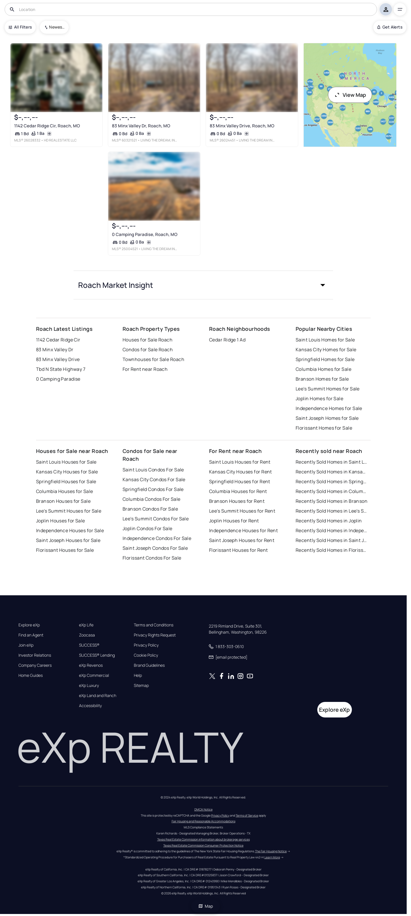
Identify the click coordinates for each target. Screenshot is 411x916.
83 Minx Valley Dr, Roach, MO (141, 126)
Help (138, 675)
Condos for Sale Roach (148, 349)
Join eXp (25, 645)
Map (205, 906)
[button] (203, 285)
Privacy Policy (146, 645)
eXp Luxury (89, 685)
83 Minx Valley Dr (54, 349)
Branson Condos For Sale (150, 509)
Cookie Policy (146, 655)
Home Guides (30, 675)
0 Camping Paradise (58, 379)
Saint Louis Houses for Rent (240, 462)
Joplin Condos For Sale (147, 528)
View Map (350, 94)
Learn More (272, 857)
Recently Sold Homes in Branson (331, 501)
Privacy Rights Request (155, 635)
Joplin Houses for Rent (234, 521)
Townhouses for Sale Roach (153, 359)
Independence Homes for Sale (329, 408)
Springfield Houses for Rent (239, 481)
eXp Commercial (94, 675)
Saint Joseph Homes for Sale (327, 418)
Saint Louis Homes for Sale (325, 340)
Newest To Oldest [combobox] (57, 27)
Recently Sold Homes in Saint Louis (332, 462)
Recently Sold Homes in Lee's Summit (332, 511)
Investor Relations (34, 655)
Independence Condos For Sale (157, 538)
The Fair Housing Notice (271, 851)
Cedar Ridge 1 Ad (227, 340)
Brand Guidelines (149, 665)
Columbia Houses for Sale (64, 491)
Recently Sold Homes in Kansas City (332, 472)
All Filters (20, 27)
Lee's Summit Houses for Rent (242, 511)
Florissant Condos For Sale (152, 558)
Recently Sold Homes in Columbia (332, 491)
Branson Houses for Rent (236, 501)
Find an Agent (30, 635)
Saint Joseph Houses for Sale (68, 540)
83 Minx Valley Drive (58, 359)
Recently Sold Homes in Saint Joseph (332, 540)
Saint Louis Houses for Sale (66, 462)
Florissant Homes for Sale (324, 428)
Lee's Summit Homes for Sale (328, 389)
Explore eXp (29, 625)
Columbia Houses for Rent (238, 491)
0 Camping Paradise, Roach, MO (144, 234)
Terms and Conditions (153, 625)
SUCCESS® (89, 645)
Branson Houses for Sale (63, 501)
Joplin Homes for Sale (319, 398)
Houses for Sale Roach (147, 340)
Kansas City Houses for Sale (67, 472)
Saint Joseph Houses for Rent (241, 540)
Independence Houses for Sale (70, 530)
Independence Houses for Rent (243, 530)
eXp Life (86, 625)
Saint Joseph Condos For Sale (155, 548)
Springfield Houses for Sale (66, 481)
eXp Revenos (91, 665)
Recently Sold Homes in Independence (332, 530)
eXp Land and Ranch (97, 696)
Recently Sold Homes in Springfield (332, 481)
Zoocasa (87, 635)
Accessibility (90, 706)
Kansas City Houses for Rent (240, 472)
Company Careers (35, 665)
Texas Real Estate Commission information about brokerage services (203, 839)
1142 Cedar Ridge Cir (58, 340)
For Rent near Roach (145, 369)
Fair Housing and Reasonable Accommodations (203, 821)
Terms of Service (247, 815)
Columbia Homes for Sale (323, 369)
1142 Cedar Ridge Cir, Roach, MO (47, 126)
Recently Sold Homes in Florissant (332, 550)
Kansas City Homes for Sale (326, 349)
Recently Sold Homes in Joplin (329, 521)
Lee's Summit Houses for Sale (68, 511)
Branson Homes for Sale (322, 379)
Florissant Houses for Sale (65, 550)
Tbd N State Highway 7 (60, 369)
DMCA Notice (203, 809)
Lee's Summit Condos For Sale (156, 518)
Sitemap (141, 685)
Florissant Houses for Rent (238, 550)
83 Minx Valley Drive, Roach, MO (242, 126)
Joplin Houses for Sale (60, 521)
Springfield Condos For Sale (153, 489)
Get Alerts (389, 27)
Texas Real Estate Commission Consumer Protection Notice (203, 845)
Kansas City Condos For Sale (154, 479)
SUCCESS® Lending (97, 655)
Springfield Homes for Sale (325, 359)
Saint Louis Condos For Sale (153, 470)
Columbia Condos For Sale (152, 499)
